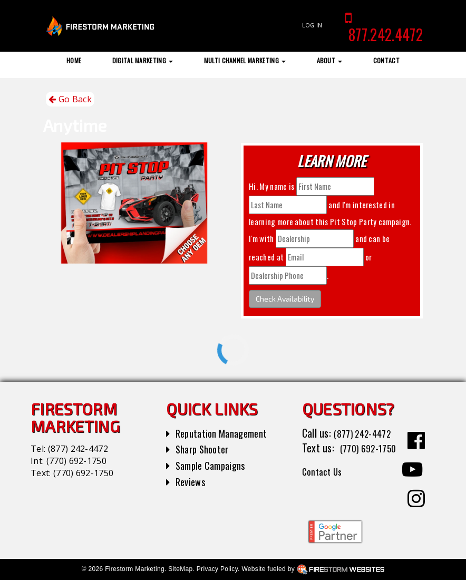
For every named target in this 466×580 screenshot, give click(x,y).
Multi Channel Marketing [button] (245, 60)
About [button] (330, 60)
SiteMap (180, 569)
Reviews (192, 481)
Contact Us (325, 486)
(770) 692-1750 (76, 461)
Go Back (70, 99)
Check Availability (285, 298)
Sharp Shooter (205, 449)
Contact (386, 60)
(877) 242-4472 (78, 449)
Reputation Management (226, 433)
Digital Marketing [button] (142, 60)
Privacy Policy (217, 569)
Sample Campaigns (214, 465)
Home (73, 60)
